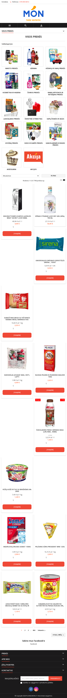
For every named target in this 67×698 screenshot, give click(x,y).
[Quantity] (13, 227)
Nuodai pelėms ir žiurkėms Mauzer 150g (50, 376)
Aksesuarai (11, 169)
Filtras (53, 176)
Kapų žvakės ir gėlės (55, 119)
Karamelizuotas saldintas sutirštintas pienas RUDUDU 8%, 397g (50, 606)
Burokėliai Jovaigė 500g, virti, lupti (17, 376)
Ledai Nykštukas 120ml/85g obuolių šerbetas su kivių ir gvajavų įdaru (17, 606)
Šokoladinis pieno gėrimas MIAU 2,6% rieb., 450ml (50, 431)
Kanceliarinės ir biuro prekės (55, 144)
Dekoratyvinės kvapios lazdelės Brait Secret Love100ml (17, 217)
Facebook (33, 644)
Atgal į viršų (58, 635)
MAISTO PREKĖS (11, 68)
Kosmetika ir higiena (11, 92)
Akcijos (33, 169)
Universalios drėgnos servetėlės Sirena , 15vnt (50, 261)
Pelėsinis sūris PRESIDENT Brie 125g (50, 547)
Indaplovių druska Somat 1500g (17, 547)
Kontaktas (5, 2)
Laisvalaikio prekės (11, 119)
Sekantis (42, 630)
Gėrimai (33, 68)
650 (34, 630)
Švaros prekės (33, 92)
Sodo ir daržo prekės (33, 143)
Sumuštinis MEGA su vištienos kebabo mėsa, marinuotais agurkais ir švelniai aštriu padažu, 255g (17, 320)
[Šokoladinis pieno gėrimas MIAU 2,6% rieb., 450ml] (50, 400)
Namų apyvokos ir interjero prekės (55, 93)
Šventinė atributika (33, 119)
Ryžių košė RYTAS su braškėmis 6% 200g (17, 490)
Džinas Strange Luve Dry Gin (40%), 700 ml (50, 217)
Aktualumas (21, 176)
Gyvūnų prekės (11, 143)
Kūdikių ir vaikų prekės (55, 68)
